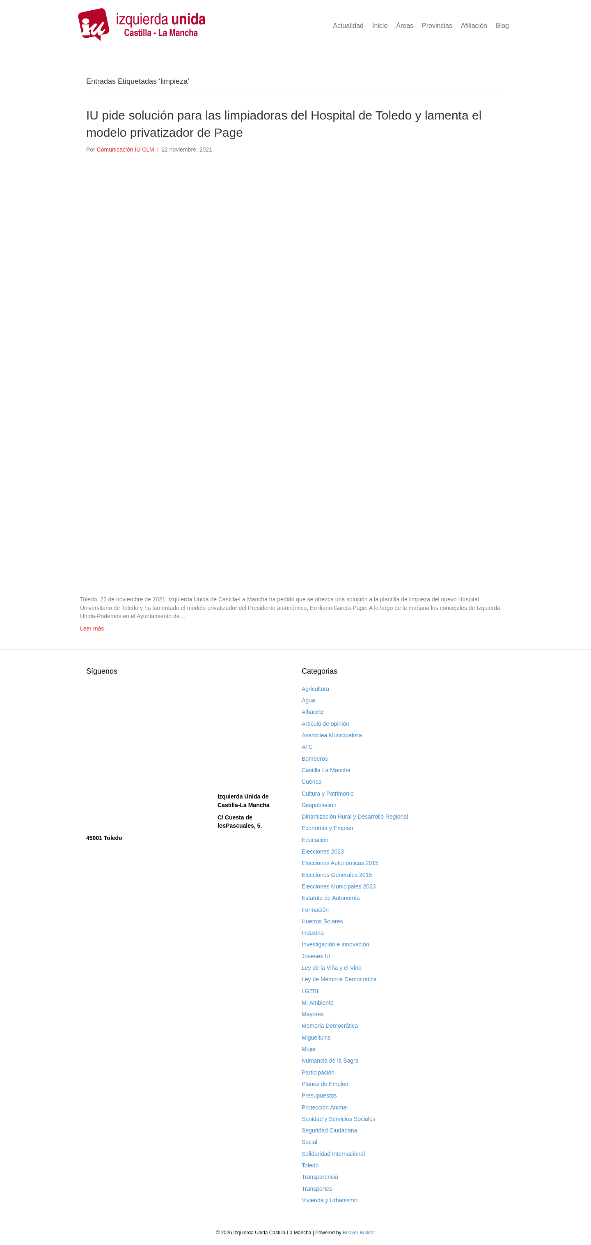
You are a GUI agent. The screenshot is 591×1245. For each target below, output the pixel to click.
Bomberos (315, 758)
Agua (308, 700)
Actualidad (348, 25)
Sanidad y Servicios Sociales (339, 1119)
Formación (315, 910)
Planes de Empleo (325, 1084)
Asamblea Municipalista (332, 735)
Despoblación (319, 805)
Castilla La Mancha (326, 770)
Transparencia (320, 1177)
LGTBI (310, 991)
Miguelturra (316, 1037)
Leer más (92, 628)
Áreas (404, 25)
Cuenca (311, 781)
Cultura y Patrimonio (328, 793)
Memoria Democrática (330, 1025)
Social (309, 1142)
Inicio (379, 25)
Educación (315, 840)
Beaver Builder (359, 1233)
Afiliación (474, 25)
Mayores (313, 1014)
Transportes (317, 1188)
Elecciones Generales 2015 (337, 875)
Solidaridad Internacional (333, 1154)
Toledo (310, 1165)
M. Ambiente (318, 1002)
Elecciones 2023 (323, 851)
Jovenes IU (316, 956)
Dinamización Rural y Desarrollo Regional (355, 816)
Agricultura (315, 689)
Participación (318, 1072)
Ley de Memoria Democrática (339, 979)
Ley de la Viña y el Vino (332, 967)
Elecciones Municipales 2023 (339, 886)
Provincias (437, 25)
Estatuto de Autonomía (331, 898)
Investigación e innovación (335, 944)
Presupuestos (319, 1095)
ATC (307, 746)
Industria (313, 933)
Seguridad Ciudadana (329, 1130)
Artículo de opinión (325, 723)
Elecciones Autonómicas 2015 (340, 863)
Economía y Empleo (327, 828)
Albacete (313, 712)
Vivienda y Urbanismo (329, 1200)
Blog (502, 25)
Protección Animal (325, 1107)
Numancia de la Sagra (330, 1060)
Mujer (309, 1049)
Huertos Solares (322, 921)
